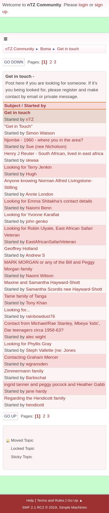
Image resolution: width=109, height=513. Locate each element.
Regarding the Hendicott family (34, 398)
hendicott (35, 404)
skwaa (32, 160)
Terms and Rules (50, 500)
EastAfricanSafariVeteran (51, 241)
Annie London (39, 194)
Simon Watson (40, 133)
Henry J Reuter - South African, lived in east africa (53, 153)
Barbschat (36, 377)
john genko (37, 221)
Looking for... (17, 309)
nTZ (30, 119)
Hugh (31, 173)
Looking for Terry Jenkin (28, 167)
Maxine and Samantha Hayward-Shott (42, 282)
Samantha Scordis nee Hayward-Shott (64, 289)
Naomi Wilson (39, 275)
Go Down (13, 62)
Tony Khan (36, 302)
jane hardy (36, 391)
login (83, 4)
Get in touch (17, 112)
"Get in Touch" (18, 126)
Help (30, 500)
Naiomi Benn (39, 207)
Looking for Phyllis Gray (28, 343)
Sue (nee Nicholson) (46, 146)
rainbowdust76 (40, 316)
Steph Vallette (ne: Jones (51, 350)
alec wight (36, 336)
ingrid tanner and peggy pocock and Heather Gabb (54, 384)
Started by (35, 105)
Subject (12, 105)
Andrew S (35, 255)
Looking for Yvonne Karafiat (31, 214)
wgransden (37, 364)
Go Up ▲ (75, 500)
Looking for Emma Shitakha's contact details (48, 201)
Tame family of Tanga (25, 296)
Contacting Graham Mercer (31, 357)
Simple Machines (73, 507)
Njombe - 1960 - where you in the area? (43, 140)
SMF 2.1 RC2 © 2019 (39, 507)
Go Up (10, 416)
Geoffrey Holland (21, 248)
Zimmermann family (23, 370)
